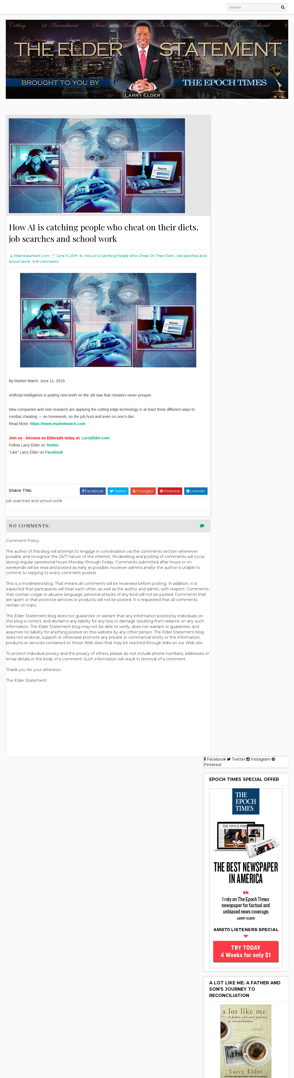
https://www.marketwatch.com (57, 425)
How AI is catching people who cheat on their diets (129, 257)
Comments (71, 263)
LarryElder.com (96, 439)
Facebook (54, 453)
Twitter (53, 446)
